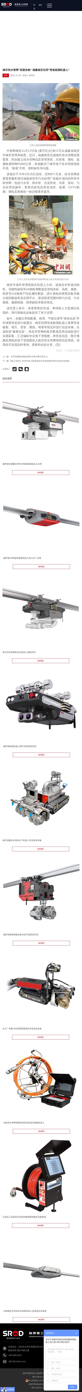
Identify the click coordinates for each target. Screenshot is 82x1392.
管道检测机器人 (57, 322)
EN (41, 5)
